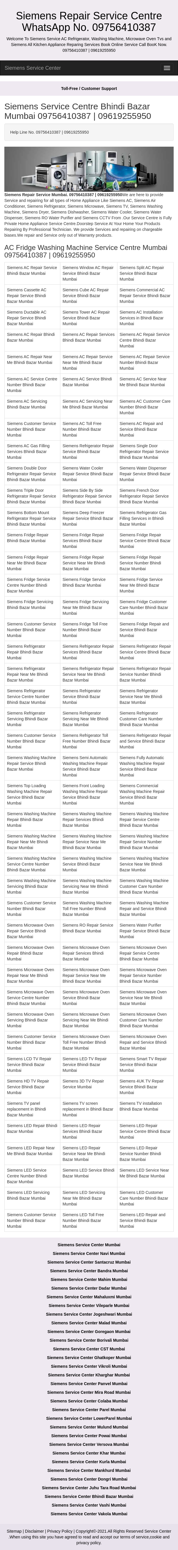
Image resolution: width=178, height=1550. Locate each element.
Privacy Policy (59, 1531)
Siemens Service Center (33, 68)
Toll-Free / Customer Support (89, 88)
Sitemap (14, 1531)
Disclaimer (34, 1531)
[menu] (167, 68)
